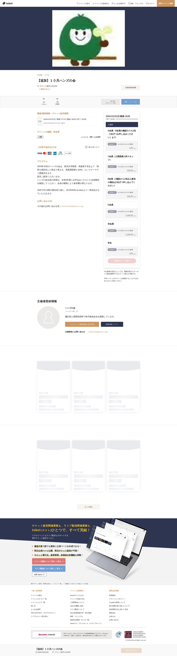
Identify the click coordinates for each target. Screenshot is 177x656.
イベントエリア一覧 (38, 602)
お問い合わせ (114, 620)
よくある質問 (35, 609)
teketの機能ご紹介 (77, 606)
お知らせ (112, 616)
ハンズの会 (70, 308)
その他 (39, 75)
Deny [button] (133, 645)
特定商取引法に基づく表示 (118, 609)
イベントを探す (36, 595)
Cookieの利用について (117, 602)
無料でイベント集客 (166, 3)
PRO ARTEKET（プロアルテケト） (43, 613)
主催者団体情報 (130, 87)
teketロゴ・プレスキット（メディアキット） (86, 623)
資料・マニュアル (76, 616)
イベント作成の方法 (77, 599)
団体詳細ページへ (112, 324)
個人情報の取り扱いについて (119, 606)
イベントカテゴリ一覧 (39, 599)
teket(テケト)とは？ (77, 595)
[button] (27, 647)
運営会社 (112, 613)
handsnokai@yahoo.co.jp (72, 206)
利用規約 (112, 595)
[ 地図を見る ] (44, 89)
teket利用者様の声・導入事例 (80, 613)
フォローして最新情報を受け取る (82, 324)
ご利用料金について (77, 602)
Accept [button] (145, 645)
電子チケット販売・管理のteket (40, 584)
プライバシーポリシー (117, 599)
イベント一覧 (57, 584)
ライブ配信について (77, 609)
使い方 (33, 606)
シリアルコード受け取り (39, 616)
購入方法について (94, 147)
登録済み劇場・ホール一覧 (79, 620)
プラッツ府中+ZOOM (62, 652)
